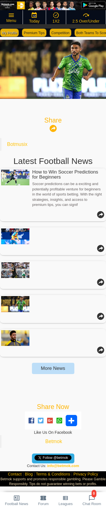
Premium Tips (34, 33)
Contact (14, 474)
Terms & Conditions (53, 474)
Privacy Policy (85, 474)
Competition (60, 33)
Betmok (53, 441)
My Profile (9, 33)
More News (53, 368)
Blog (29, 474)
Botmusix (17, 144)
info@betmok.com (63, 466)
